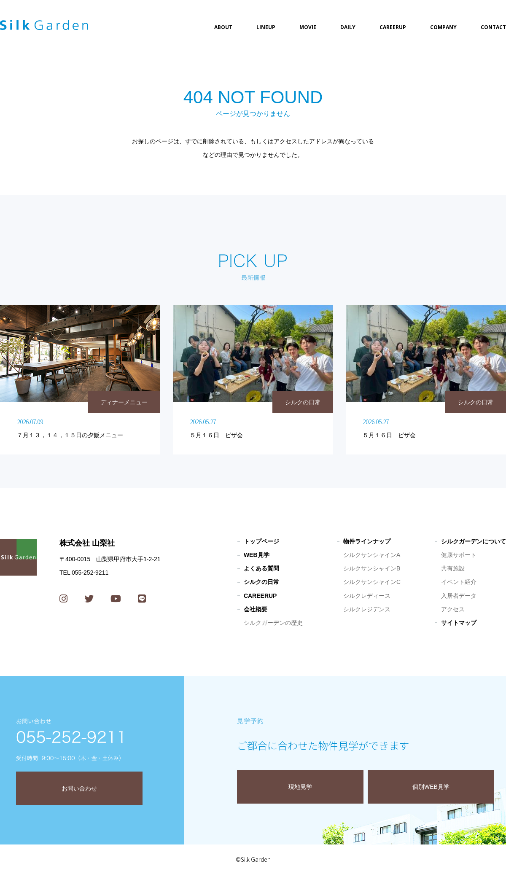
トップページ (261, 541)
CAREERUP (393, 27)
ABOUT (223, 27)
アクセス (453, 609)
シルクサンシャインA (371, 554)
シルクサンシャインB (371, 568)
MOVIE (307, 27)
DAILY (347, 27)
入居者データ (458, 595)
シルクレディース (366, 595)
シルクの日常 (261, 581)
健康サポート (458, 554)
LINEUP (265, 27)
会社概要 (255, 609)
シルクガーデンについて (473, 541)
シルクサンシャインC (372, 581)
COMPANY (443, 27)
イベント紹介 (458, 581)
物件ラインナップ (366, 541)
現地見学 (300, 786)
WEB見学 (256, 554)
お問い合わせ (79, 788)
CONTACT (493, 27)
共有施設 (453, 568)
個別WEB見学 (430, 786)
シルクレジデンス (366, 609)
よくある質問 (261, 568)
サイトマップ (458, 622)
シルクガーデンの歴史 (273, 622)
